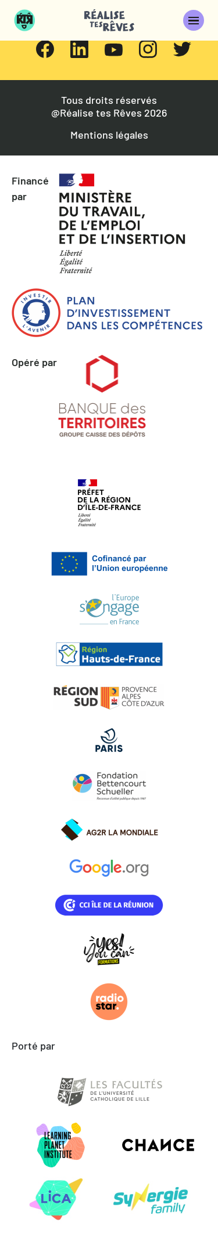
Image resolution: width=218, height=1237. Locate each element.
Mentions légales (109, 135)
